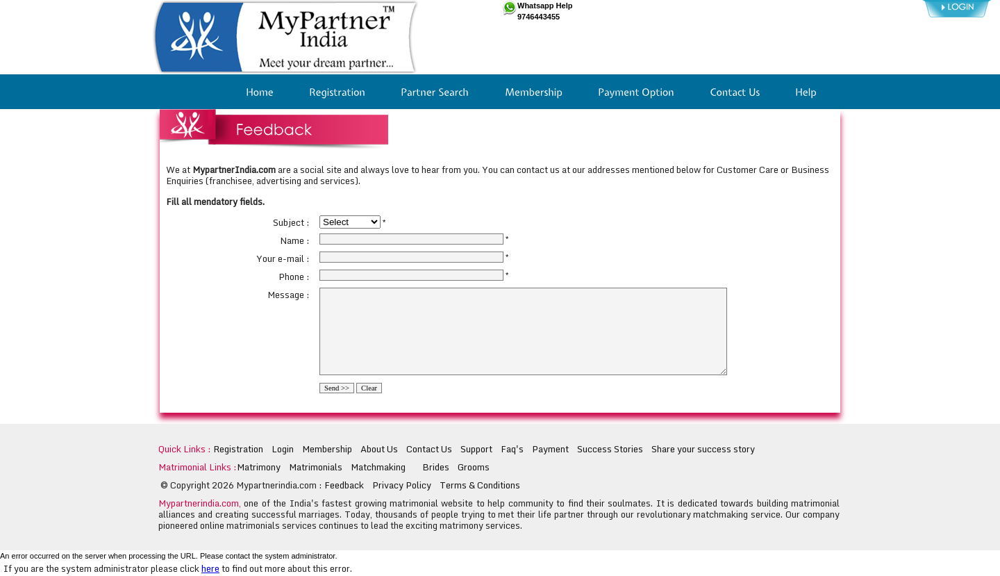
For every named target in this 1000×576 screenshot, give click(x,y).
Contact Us (429, 448)
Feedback (344, 485)
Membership (327, 448)
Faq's (512, 448)
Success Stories (610, 448)
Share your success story (703, 448)
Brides (435, 467)
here (210, 568)
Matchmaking (378, 467)
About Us (379, 448)
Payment (550, 448)
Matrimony (259, 467)
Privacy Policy (401, 485)
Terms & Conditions (480, 485)
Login (283, 448)
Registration (238, 448)
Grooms (474, 467)
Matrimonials (315, 467)
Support (476, 448)
